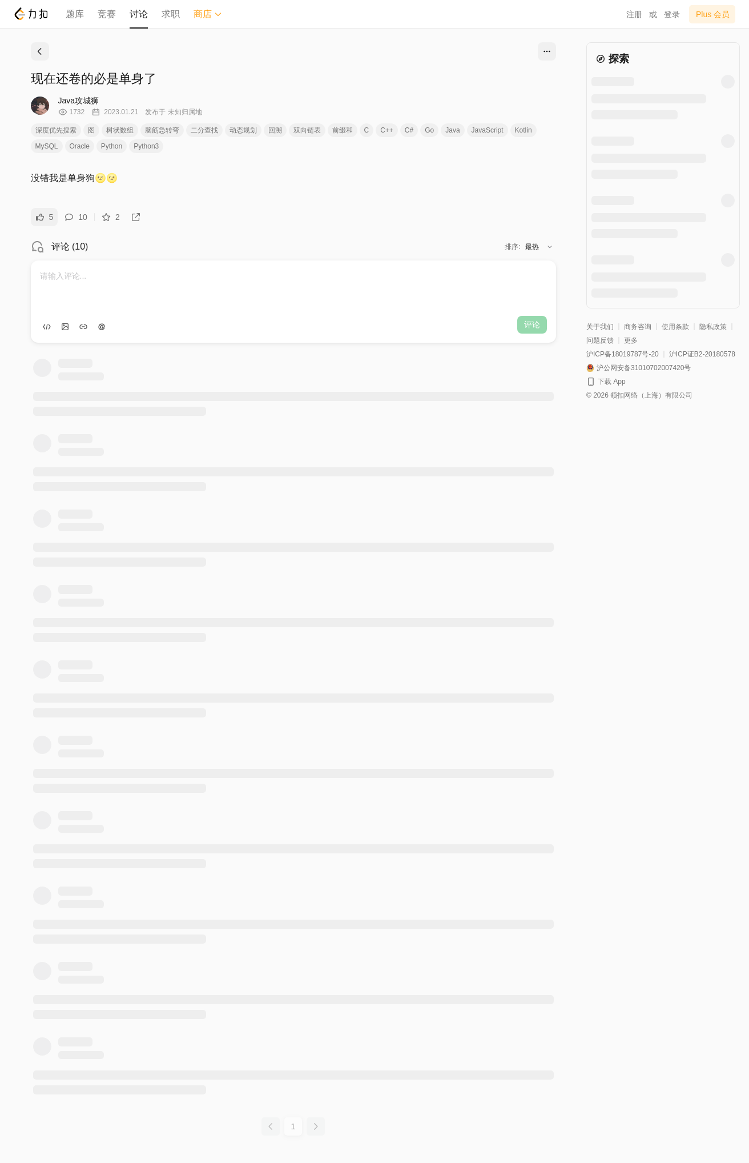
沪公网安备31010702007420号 (644, 368)
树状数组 (120, 130)
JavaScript (488, 130)
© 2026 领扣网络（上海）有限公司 (639, 395)
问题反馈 (600, 340)
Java (452, 130)
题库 (75, 14)
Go (429, 130)
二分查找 (204, 130)
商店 (208, 14)
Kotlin (523, 130)
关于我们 (600, 327)
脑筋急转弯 (162, 130)
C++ (386, 130)
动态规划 (243, 130)
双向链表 (307, 130)
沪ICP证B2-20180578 (702, 354)
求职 (171, 14)
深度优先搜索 (55, 130)
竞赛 (107, 14)
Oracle (80, 146)
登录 (672, 14)
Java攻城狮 (78, 100)
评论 (532, 324)
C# (409, 130)
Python (111, 146)
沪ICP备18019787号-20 (622, 354)
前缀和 (342, 130)
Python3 (146, 146)
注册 (634, 14)
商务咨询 (637, 327)
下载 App (612, 382)
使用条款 (675, 327)
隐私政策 (713, 327)
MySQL (46, 146)
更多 (631, 340)
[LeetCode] (30, 13)
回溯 (275, 130)
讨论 (139, 14)
